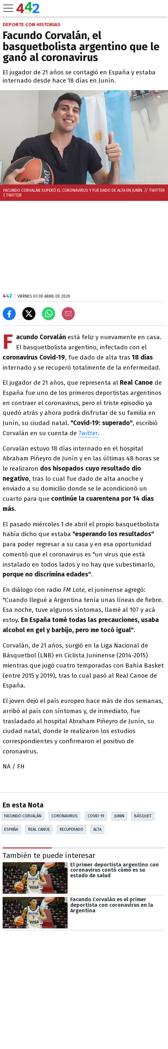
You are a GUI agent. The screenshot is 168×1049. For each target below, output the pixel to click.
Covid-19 (96, 815)
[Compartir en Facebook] (9, 313)
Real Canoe (39, 829)
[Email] (68, 313)
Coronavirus (65, 815)
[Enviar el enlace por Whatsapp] (48, 313)
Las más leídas (27, 1027)
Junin (119, 815)
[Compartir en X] (28, 313)
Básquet (143, 815)
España (11, 829)
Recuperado (71, 829)
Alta (97, 829)
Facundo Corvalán (22, 815)
